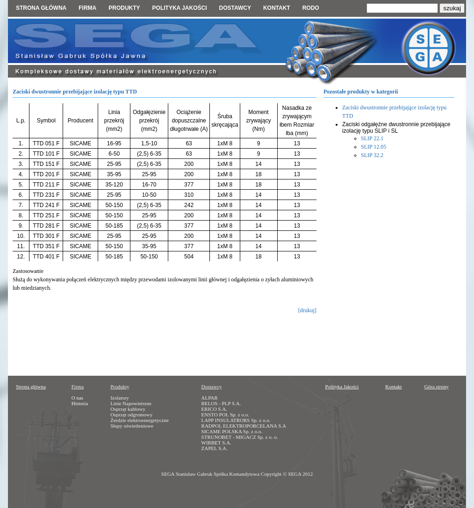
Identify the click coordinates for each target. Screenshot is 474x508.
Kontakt (276, 8)
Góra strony (436, 386)
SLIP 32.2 (372, 155)
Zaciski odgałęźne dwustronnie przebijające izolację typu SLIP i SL (396, 127)
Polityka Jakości (342, 386)
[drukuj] (307, 310)
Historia (80, 403)
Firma (87, 8)
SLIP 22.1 (372, 138)
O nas (77, 398)
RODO (310, 8)
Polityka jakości (179, 8)
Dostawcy (235, 8)
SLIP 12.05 (373, 146)
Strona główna (41, 8)
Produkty (124, 8)
